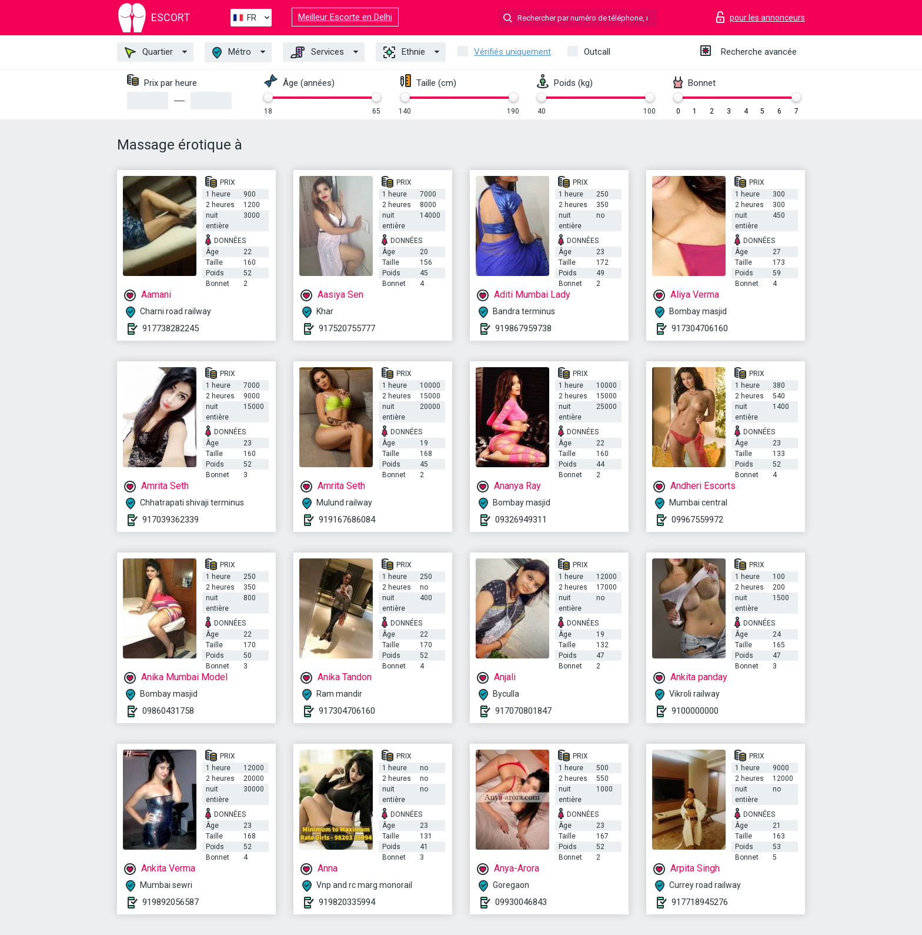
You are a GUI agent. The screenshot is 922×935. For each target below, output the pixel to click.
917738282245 (170, 328)
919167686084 (347, 519)
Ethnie (404, 52)
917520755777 (347, 328)
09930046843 (521, 902)
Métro (231, 52)
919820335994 (347, 902)
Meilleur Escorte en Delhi (345, 17)
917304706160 (700, 328)
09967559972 (697, 519)
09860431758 (168, 711)
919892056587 (170, 902)
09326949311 (521, 519)
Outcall (597, 51)
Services (317, 52)
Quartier (149, 52)
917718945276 (700, 902)
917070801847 (523, 711)
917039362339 (170, 519)
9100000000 (695, 711)
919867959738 (523, 328)
